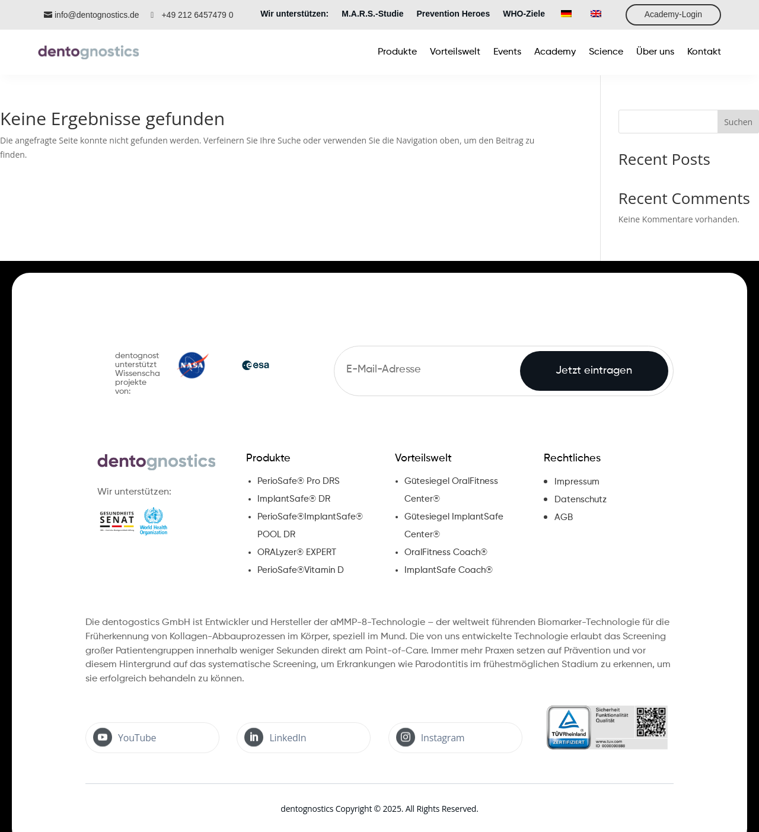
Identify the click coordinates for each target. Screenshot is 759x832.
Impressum (576, 481)
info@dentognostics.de (97, 15)
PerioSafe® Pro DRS (298, 481)
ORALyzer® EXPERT (296, 552)
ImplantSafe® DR (293, 499)
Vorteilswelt (423, 458)
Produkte (268, 458)
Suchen (738, 121)
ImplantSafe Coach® (448, 570)
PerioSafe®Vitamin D (300, 570)
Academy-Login (673, 14)
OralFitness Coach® (445, 552)
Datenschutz (580, 499)
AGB (563, 517)
